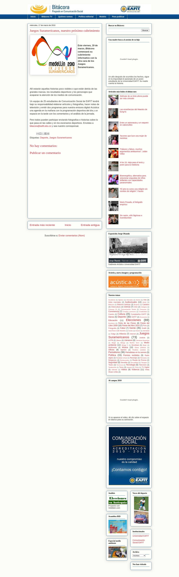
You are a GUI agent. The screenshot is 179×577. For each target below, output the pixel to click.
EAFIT (134, 317)
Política (112, 355)
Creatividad (143, 311)
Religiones (112, 360)
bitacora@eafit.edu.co (40, 126)
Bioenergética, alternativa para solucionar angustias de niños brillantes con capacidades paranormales (133, 179)
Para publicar (118, 17)
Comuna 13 (112, 309)
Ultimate (114, 369)
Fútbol (122, 328)
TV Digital (145, 367)
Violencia (135, 369)
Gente (132, 328)
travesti (129, 367)
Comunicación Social (128, 309)
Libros (118, 340)
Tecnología (130, 365)
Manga (122, 343)
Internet (133, 334)
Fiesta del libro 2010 (131, 325)
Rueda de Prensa (139, 360)
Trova (137, 367)
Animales (130, 300)
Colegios (144, 307)
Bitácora (111, 304)
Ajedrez (121, 300)
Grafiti (144, 328)
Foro (145, 326)
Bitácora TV (47, 17)
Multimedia (112, 347)
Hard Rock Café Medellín (117, 331)
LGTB (110, 340)
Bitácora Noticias (123, 305)
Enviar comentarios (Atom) (72, 235)
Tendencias (112, 367)
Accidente (111, 300)
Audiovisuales (131, 302)
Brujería (136, 304)
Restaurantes (124, 360)
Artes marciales (114, 302)
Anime (138, 300)
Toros (121, 367)
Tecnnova (119, 365)
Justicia (142, 338)
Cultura (121, 314)
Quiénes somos (65, 17)
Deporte (44, 137)
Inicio (33, 17)
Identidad (146, 331)
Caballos (146, 305)
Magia (114, 343)
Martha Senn (135, 343)
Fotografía (112, 328)
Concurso (143, 309)
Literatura (128, 340)
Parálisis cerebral (139, 350)
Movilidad (135, 345)
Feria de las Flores (127, 323)
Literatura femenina (142, 340)
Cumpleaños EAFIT (138, 314)
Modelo (102, 17)
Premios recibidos (131, 355)
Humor (138, 331)
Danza (111, 317)
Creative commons (129, 311)
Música (125, 347)
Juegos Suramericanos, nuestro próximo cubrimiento (65, 30)
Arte (144, 300)
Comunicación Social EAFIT (139, 541)
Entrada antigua (90, 225)
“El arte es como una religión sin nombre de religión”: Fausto (133, 190)
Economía (143, 317)
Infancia (122, 334)
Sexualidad (134, 362)
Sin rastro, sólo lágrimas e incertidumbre (131, 216)
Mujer (145, 345)
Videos (124, 369)
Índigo (113, 334)
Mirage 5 (125, 345)
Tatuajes (144, 362)
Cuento (111, 314)
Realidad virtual (121, 358)
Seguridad (112, 362)
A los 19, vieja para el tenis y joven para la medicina (132, 163)
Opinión (123, 350)
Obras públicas (140, 347)
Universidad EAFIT (141, 536)
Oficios (111, 350)
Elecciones (133, 320)
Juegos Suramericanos (60, 137)
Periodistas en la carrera (135, 352)
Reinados (143, 358)
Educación (112, 320)
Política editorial (86, 17)
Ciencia (127, 307)
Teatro (110, 365)
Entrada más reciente (42, 225)
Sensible (124, 363)
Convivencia (113, 311)
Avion (144, 302)
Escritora (111, 323)
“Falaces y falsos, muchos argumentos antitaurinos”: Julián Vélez (133, 151)
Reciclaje (133, 358)
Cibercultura (115, 307)
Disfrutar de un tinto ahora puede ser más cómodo (134, 97)
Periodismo (114, 352)
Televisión (143, 365)
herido (130, 331)
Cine (135, 307)
